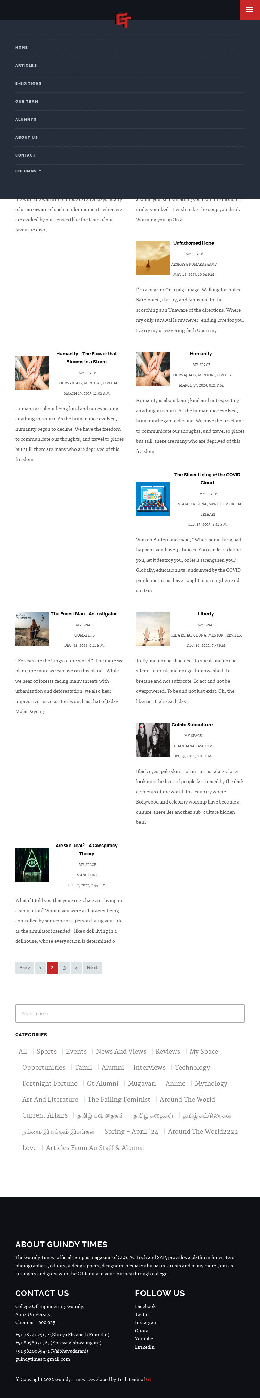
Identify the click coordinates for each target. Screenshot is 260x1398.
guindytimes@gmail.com (42, 1359)
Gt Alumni (102, 1084)
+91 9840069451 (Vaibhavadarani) (51, 1351)
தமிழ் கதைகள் (153, 1116)
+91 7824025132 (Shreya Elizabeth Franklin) (62, 1335)
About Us (26, 137)
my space (194, 254)
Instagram (146, 1323)
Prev (24, 968)
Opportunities (43, 1068)
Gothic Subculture (192, 725)
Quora (141, 1331)
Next (92, 968)
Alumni (113, 1068)
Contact (25, 155)
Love (29, 1148)
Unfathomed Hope (193, 243)
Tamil (83, 1068)
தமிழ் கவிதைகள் (100, 1116)
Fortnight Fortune (50, 1084)
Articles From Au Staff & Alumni (95, 1148)
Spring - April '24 (131, 1132)
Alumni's (26, 119)
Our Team (26, 101)
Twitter (142, 1314)
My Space (204, 1052)
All (23, 1052)
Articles (26, 65)
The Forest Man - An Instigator (84, 614)
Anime (176, 1084)
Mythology (211, 1084)
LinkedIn (145, 1347)
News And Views (121, 1052)
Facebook (145, 1306)
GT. (149, 1379)
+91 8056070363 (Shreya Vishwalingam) (58, 1343)
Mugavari (142, 1084)
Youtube (144, 1339)
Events (76, 1052)
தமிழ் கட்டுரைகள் (207, 1116)
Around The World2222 (203, 1132)
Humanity (201, 354)
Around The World (187, 1100)
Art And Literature (50, 1100)
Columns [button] (26, 171)
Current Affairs (45, 1116)
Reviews (168, 1052)
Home (21, 47)
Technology (192, 1068)
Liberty (206, 614)
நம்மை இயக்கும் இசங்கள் (58, 1132)
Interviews (149, 1068)
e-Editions (28, 83)
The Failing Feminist (119, 1100)
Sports (47, 1052)
